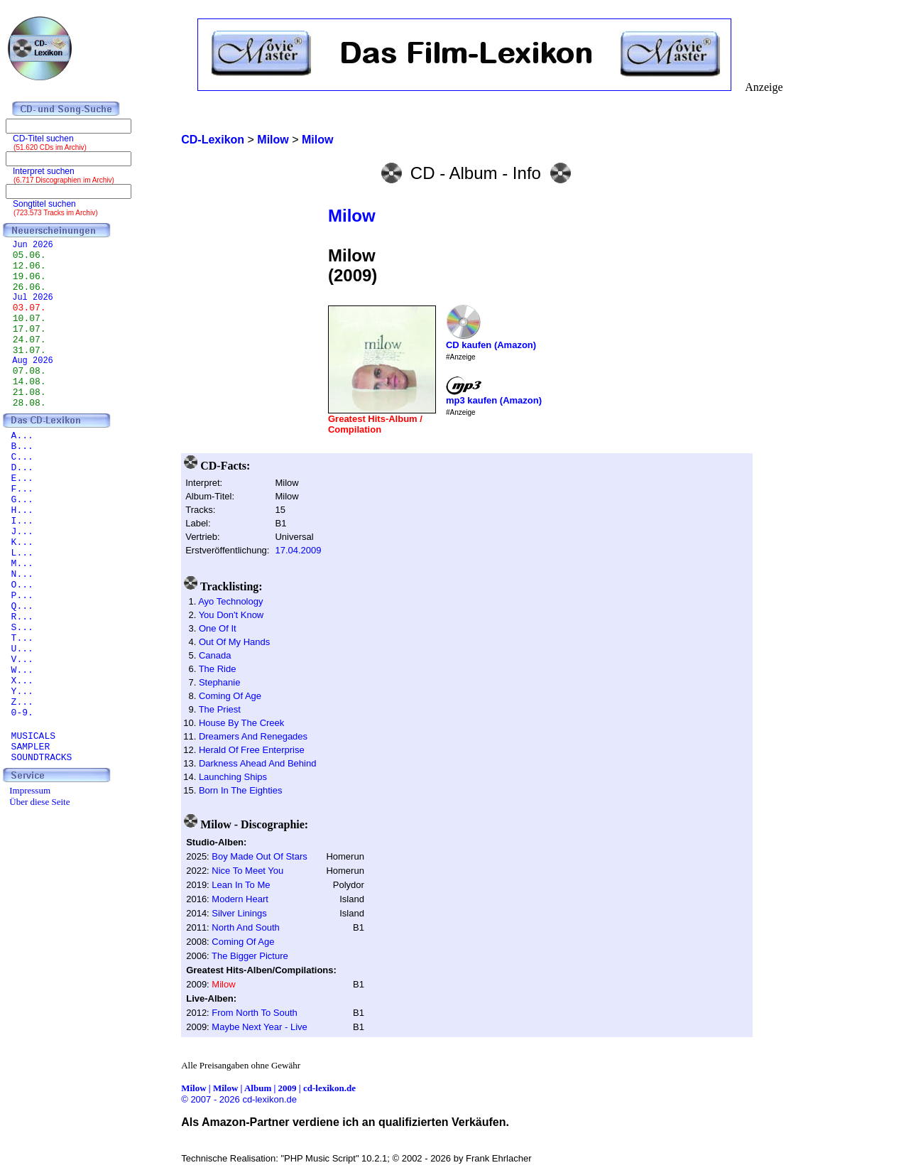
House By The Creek (241, 723)
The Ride (217, 669)
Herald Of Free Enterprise (252, 749)
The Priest (220, 709)
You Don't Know (231, 615)
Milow (352, 215)
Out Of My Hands (234, 642)
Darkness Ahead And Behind (258, 763)
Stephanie (220, 682)
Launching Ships (233, 776)
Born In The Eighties (241, 790)
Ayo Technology (230, 601)
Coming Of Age (230, 696)
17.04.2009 (298, 550)
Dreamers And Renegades (253, 736)
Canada (215, 655)
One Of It (217, 628)
